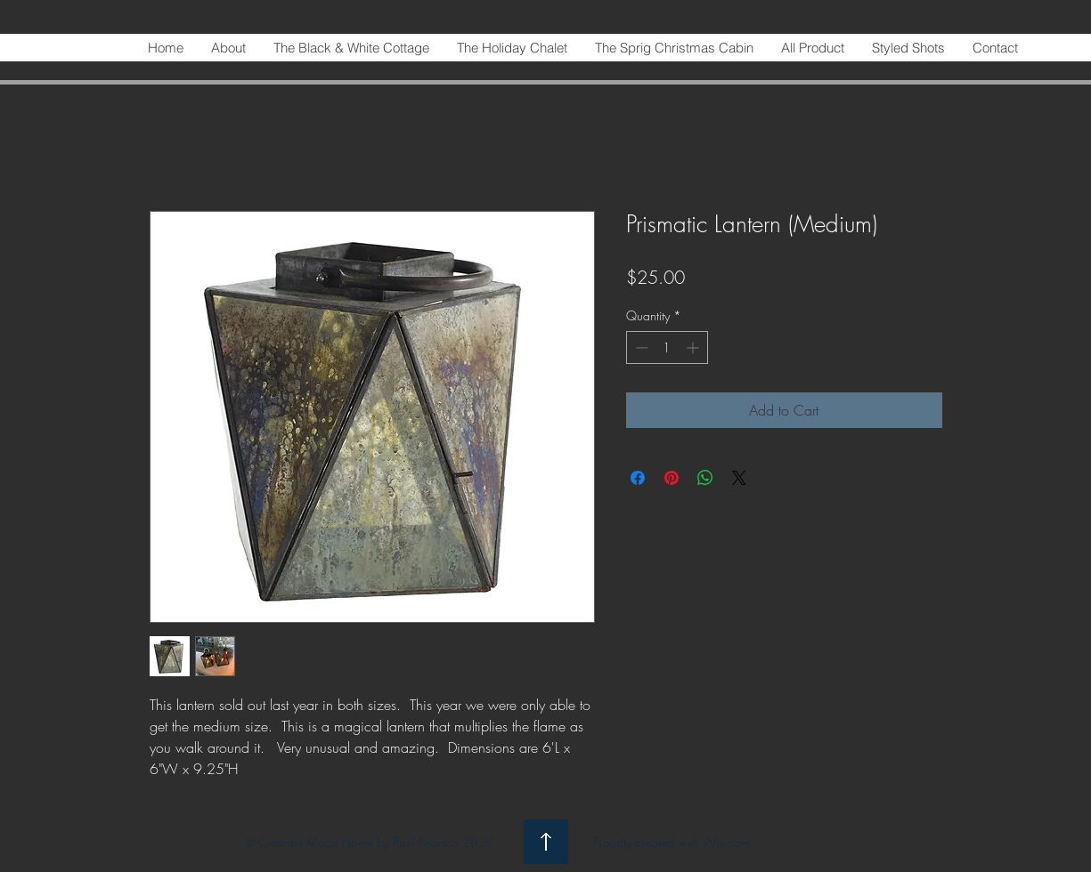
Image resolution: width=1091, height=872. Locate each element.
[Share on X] (739, 477)
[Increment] (694, 347)
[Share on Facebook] (637, 477)
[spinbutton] (667, 347)
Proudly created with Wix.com (671, 842)
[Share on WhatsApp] (705, 477)
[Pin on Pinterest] (671, 477)
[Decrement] (640, 347)
